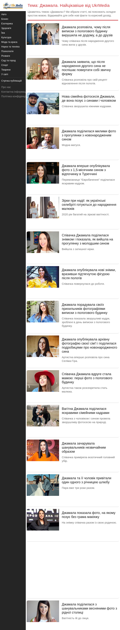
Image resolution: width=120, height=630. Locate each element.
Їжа (3, 32)
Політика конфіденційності (17, 96)
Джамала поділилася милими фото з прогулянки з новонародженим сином (89, 135)
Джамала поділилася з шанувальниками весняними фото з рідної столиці (89, 608)
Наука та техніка (10, 46)
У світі (4, 74)
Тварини (5, 69)
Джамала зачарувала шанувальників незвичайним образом (84, 447)
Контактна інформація (14, 91)
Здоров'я (6, 28)
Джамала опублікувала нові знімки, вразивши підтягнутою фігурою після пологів (89, 274)
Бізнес (4, 19)
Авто (3, 14)
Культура (6, 37)
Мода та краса (9, 42)
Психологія (7, 51)
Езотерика (7, 23)
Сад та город (8, 60)
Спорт (4, 65)
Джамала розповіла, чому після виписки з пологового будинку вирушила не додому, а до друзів (87, 31)
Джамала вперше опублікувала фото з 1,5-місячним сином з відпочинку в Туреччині (86, 170)
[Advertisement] (73, 569)
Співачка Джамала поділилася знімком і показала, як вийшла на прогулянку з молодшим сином (87, 239)
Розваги (5, 55)
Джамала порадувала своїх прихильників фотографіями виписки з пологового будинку (84, 309)
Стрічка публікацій (11, 80)
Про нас (6, 87)
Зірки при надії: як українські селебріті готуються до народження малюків (89, 205)
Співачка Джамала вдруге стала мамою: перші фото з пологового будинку (87, 378)
